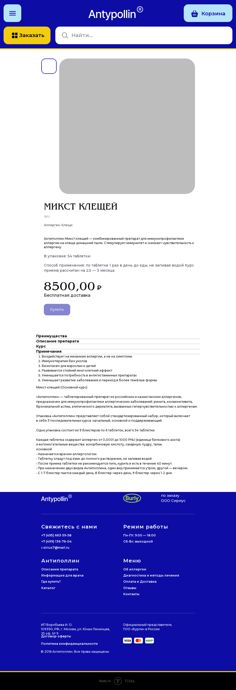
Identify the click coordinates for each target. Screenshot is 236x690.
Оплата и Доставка (140, 581)
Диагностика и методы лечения (151, 575)
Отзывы (129, 588)
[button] (12, 13)
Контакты (131, 594)
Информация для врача (62, 575)
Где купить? (51, 581)
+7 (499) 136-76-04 (56, 541)
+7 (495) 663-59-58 (56, 535)
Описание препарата (59, 569)
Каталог (48, 588)
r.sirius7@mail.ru (55, 547)
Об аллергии (134, 569)
